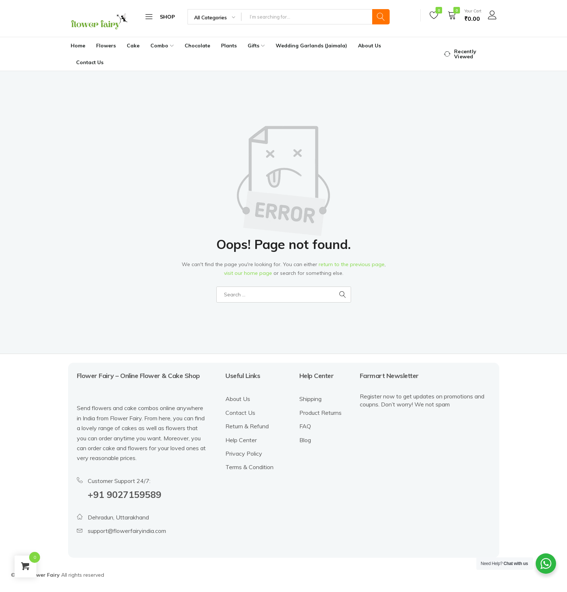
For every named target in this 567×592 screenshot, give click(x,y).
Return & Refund (247, 426)
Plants (229, 45)
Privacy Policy (243, 453)
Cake (133, 45)
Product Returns (320, 412)
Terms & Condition (249, 467)
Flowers (106, 45)
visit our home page (248, 273)
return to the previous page (352, 264)
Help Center (241, 440)
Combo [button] (163, 45)
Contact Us (89, 62)
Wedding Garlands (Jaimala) (311, 45)
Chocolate (197, 45)
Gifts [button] (257, 45)
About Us (369, 45)
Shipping (310, 398)
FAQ (305, 426)
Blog (305, 440)
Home (78, 45)
